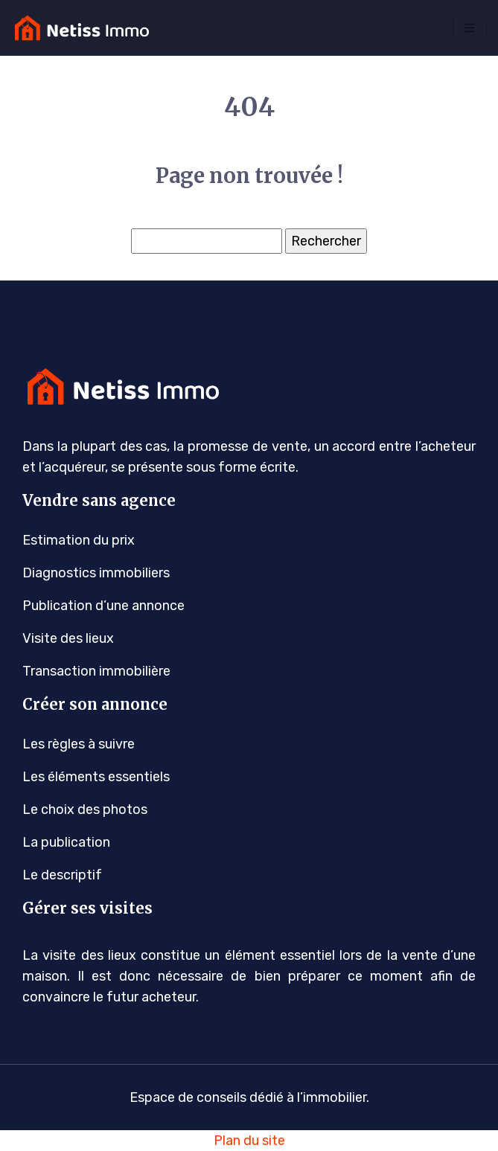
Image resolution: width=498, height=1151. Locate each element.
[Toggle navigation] (470, 27)
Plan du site (249, 1140)
